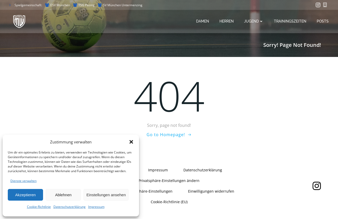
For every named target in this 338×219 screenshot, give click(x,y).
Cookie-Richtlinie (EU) (169, 201)
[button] (131, 141)
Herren (227, 21)
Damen (202, 21)
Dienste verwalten (23, 181)
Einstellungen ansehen (106, 195)
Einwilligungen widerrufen (211, 191)
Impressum (96, 207)
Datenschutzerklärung (69, 207)
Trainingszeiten (290, 21)
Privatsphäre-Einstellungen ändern (169, 180)
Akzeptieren (25, 195)
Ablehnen (63, 195)
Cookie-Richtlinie (39, 207)
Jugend (254, 21)
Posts (323, 21)
